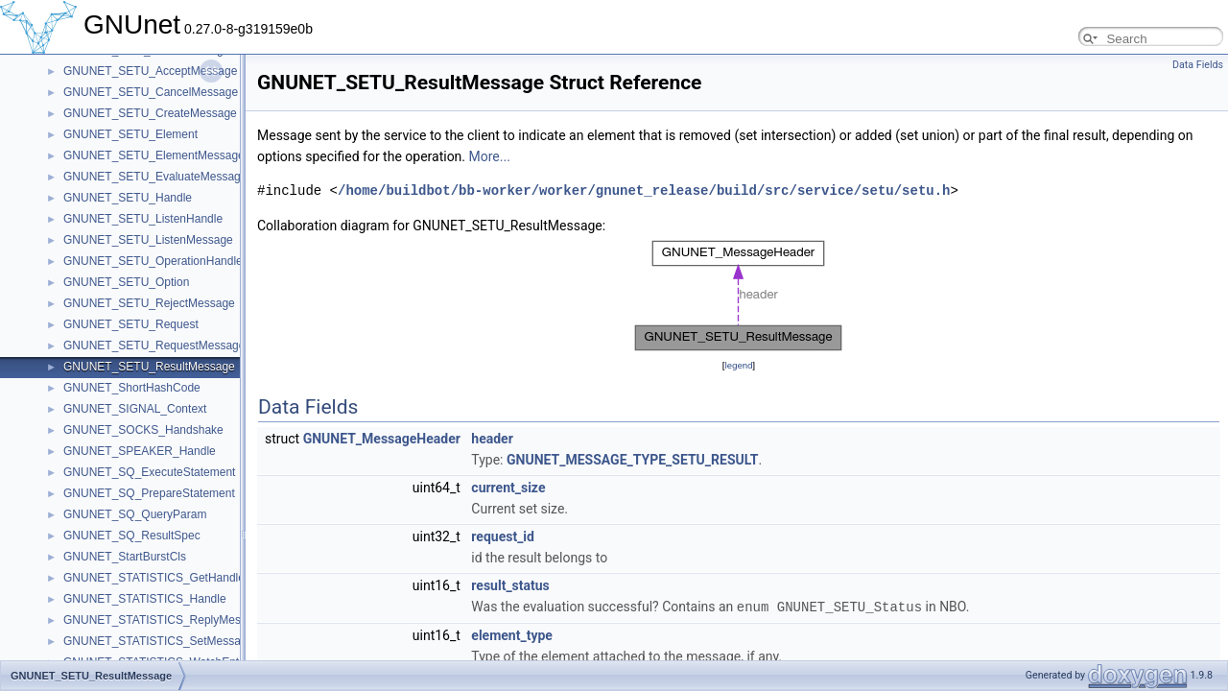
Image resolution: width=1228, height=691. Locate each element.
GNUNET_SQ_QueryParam (134, 514)
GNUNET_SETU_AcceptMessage (150, 71)
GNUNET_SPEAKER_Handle (139, 451)
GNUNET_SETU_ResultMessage (149, 366)
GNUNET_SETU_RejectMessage (149, 303)
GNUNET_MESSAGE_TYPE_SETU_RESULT (632, 459)
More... (489, 156)
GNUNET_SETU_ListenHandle (143, 219)
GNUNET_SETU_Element (130, 134)
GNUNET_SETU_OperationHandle (153, 261)
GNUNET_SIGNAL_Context (134, 409)
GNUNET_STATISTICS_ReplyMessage (164, 620)
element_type (512, 634)
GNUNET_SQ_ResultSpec (132, 535)
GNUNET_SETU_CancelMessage (150, 92)
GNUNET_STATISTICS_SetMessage (158, 641)
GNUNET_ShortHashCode (132, 387)
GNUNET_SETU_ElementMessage (154, 155)
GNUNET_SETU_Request (131, 324)
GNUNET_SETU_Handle (127, 197)
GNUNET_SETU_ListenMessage (148, 240)
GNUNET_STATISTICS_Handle (144, 599)
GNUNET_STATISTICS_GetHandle (154, 577)
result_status (510, 585)
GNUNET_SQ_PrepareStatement (149, 493)
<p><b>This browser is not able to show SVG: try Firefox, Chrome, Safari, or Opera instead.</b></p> (738, 295)
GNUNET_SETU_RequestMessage (154, 345)
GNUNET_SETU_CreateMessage (150, 113)
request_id (502, 536)
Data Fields (1197, 65)
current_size (508, 487)
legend (738, 365)
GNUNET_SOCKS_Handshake (143, 430)
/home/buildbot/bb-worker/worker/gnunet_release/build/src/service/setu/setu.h (644, 190)
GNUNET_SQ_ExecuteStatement (149, 472)
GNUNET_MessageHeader (381, 438)
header (491, 438)
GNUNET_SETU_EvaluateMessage (155, 176)
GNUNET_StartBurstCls (124, 556)
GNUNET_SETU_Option (126, 282)
